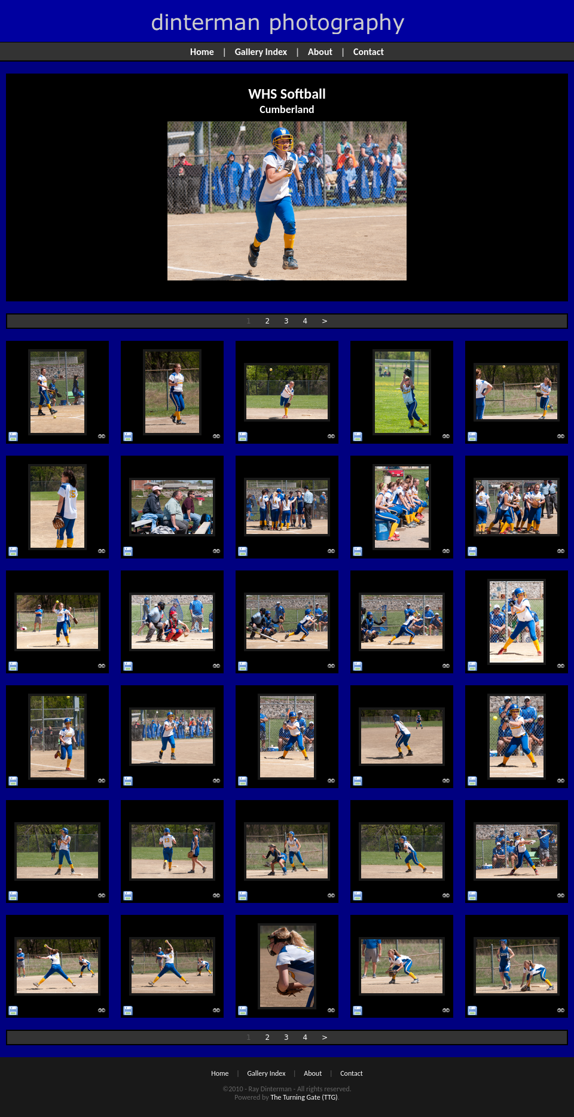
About (320, 51)
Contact (368, 51)
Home (202, 51)
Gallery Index (261, 51)
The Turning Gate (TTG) (303, 1097)
